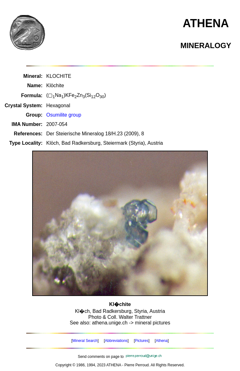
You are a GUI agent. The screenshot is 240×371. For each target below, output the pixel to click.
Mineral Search (85, 340)
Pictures (141, 340)
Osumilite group (63, 115)
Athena (162, 340)
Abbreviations (116, 340)
